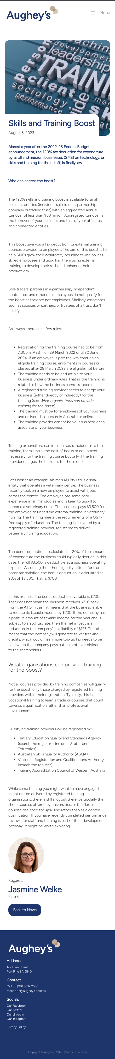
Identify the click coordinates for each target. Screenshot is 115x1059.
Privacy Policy (16, 1027)
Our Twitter (14, 1010)
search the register (35, 743)
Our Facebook (16, 1005)
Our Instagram (16, 1019)
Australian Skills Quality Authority (46, 754)
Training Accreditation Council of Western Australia (61, 770)
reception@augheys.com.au (26, 991)
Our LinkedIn (15, 1014)
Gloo (84, 1052)
